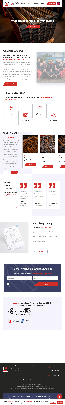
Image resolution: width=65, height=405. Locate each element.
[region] (32, 402)
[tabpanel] (32, 21)
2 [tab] (33, 41)
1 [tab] (30, 41)
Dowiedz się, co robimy (10, 83)
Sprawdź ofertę (33, 26)
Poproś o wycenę (43, 379)
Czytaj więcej (31, 164)
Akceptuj (60, 402)
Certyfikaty (36, 3)
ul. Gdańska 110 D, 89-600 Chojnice (16, 3)
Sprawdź (41, 251)
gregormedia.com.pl (52, 398)
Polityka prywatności (10, 398)
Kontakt (43, 3)
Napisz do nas (52, 3)
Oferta (29, 3)
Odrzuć (53, 402)
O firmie (23, 3)
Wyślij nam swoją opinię (12, 206)
